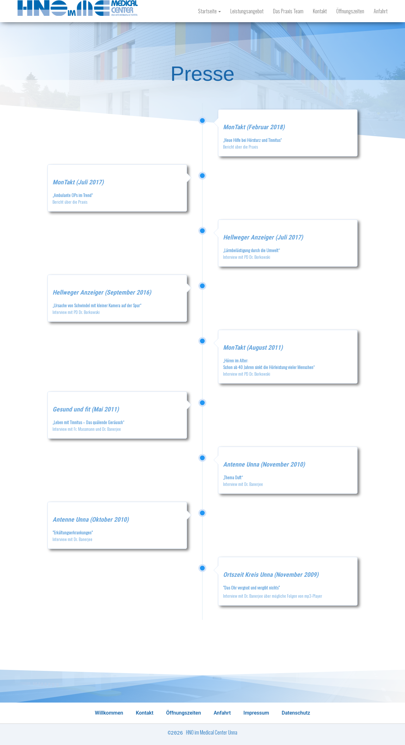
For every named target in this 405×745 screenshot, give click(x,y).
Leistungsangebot (247, 11)
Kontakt (320, 11)
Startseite (209, 11)
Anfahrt (381, 11)
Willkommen (109, 713)
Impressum (256, 713)
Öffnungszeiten (350, 11)
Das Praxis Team (288, 11)
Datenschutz (296, 713)
